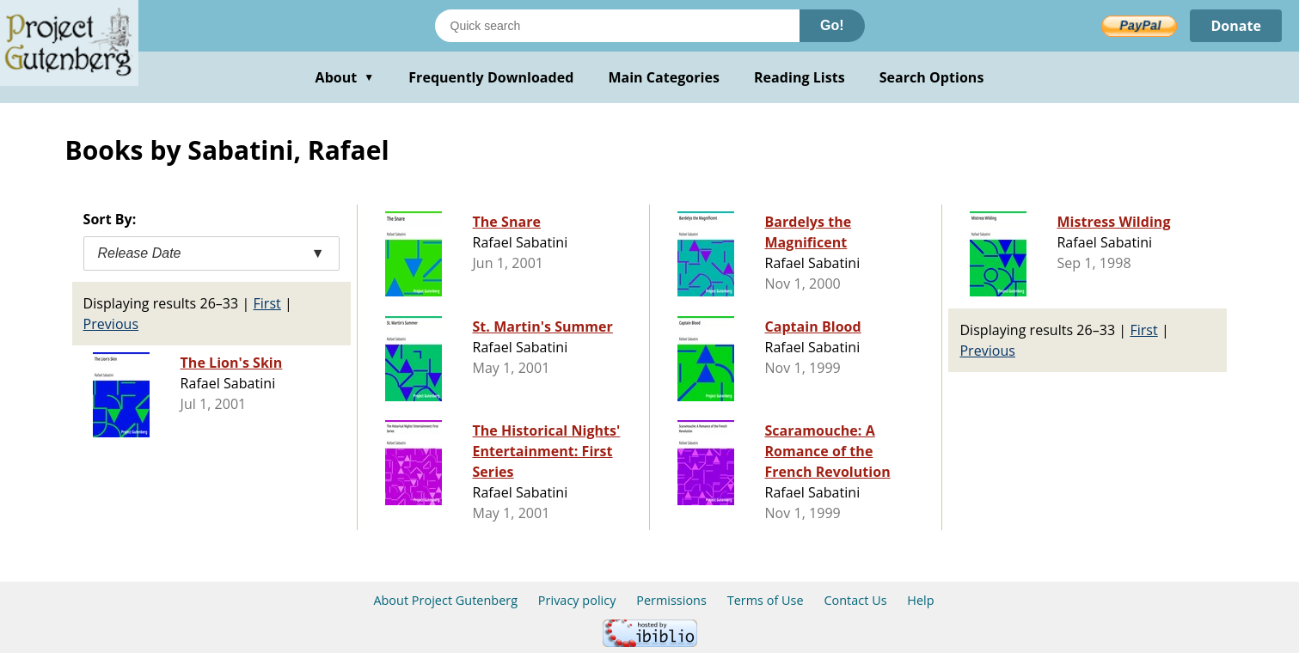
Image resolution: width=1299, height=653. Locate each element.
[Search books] (617, 25)
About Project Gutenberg (445, 600)
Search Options (931, 77)
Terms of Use (765, 600)
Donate (1235, 25)
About (345, 77)
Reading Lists (799, 77)
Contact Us (855, 600)
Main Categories (664, 77)
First (266, 303)
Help (920, 600)
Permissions (671, 600)
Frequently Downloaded (490, 77)
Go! (832, 25)
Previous (111, 323)
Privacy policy (577, 600)
